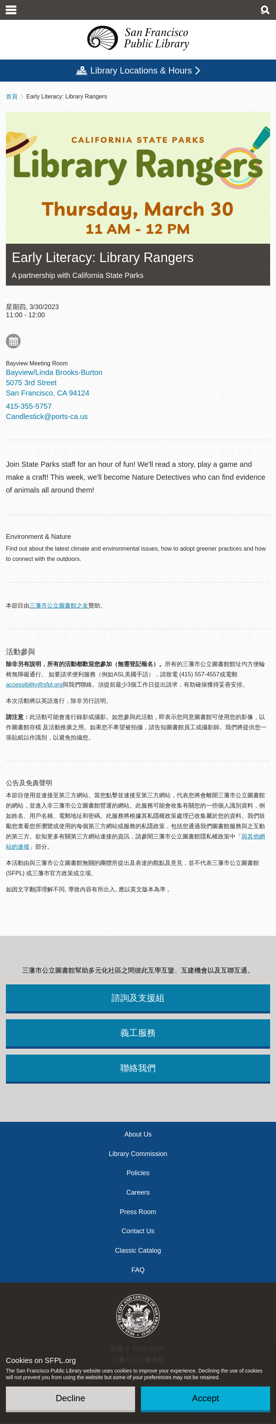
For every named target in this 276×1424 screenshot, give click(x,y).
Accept (205, 1398)
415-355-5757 (29, 406)
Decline (70, 1398)
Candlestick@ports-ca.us (47, 416)
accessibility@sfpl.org (34, 684)
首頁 (12, 96)
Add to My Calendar (13, 341)
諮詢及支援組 (138, 998)
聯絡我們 (138, 1068)
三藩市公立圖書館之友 (58, 605)
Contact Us (137, 1231)
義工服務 (138, 1033)
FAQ (138, 1270)
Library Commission (138, 1154)
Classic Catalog (138, 1250)
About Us (138, 1134)
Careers (138, 1192)
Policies (138, 1173)
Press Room (138, 1212)
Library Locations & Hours (141, 70)
